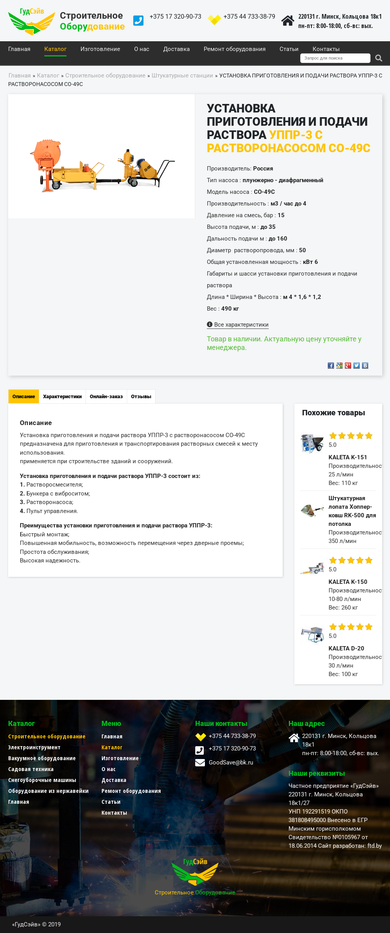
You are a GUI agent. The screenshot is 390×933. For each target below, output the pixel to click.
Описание (23, 396)
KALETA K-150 (348, 581)
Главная (19, 49)
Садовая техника (31, 769)
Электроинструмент (34, 747)
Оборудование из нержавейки (48, 790)
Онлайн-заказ (106, 396)
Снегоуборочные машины (42, 780)
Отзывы (141, 396)
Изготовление (100, 49)
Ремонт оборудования (235, 49)
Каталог (55, 49)
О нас (141, 49)
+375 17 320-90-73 (175, 16)
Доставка (176, 49)
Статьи (289, 49)
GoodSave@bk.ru (231, 762)
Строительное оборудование (47, 736)
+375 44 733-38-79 (249, 16)
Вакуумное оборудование (42, 758)
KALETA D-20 (346, 648)
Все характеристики (238, 324)
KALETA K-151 (348, 457)
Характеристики (62, 396)
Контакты (326, 49)
